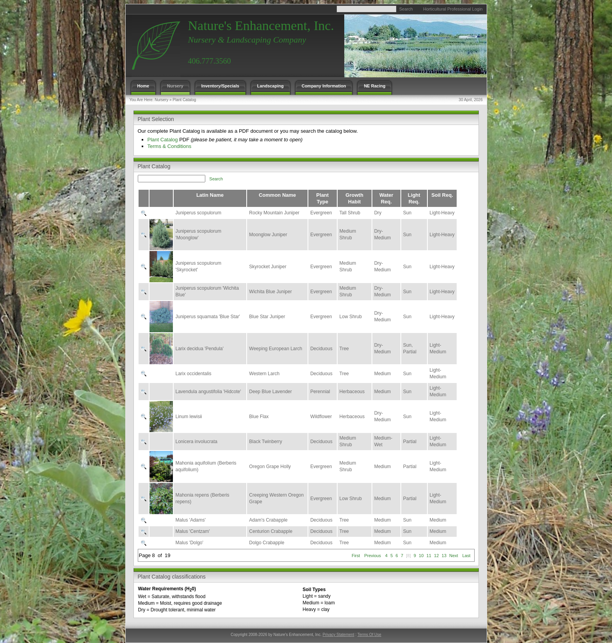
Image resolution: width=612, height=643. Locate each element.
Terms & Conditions (170, 146)
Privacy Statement (338, 634)
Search (406, 9)
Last (466, 555)
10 (421, 555)
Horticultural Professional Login (452, 9)
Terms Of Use (369, 634)
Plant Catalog (184, 100)
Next (453, 555)
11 (429, 555)
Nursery (161, 100)
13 (444, 555)
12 (436, 555)
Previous (372, 555)
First (356, 555)
